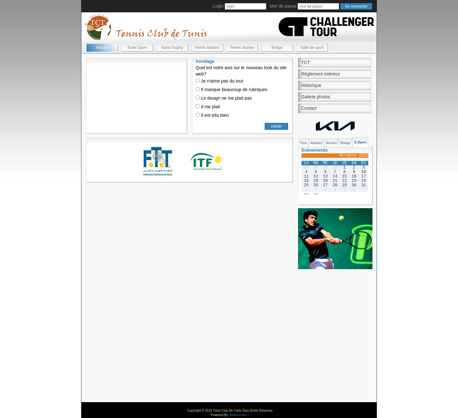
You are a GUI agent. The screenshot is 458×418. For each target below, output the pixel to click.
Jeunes (331, 143)
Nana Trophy (172, 47)
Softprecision (238, 415)
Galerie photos (315, 96)
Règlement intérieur (320, 73)
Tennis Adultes (207, 47)
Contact (308, 108)
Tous (303, 143)
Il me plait (208, 106)
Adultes (316, 143)
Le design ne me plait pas (224, 98)
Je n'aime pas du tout (219, 80)
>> (315, 194)
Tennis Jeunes (242, 47)
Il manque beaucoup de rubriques (231, 89)
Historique (311, 85)
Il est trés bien (212, 115)
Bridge (277, 47)
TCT (305, 62)
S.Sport (360, 142)
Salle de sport (311, 47)
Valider (276, 126)
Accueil (102, 47)
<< (306, 194)
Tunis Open (137, 47)
